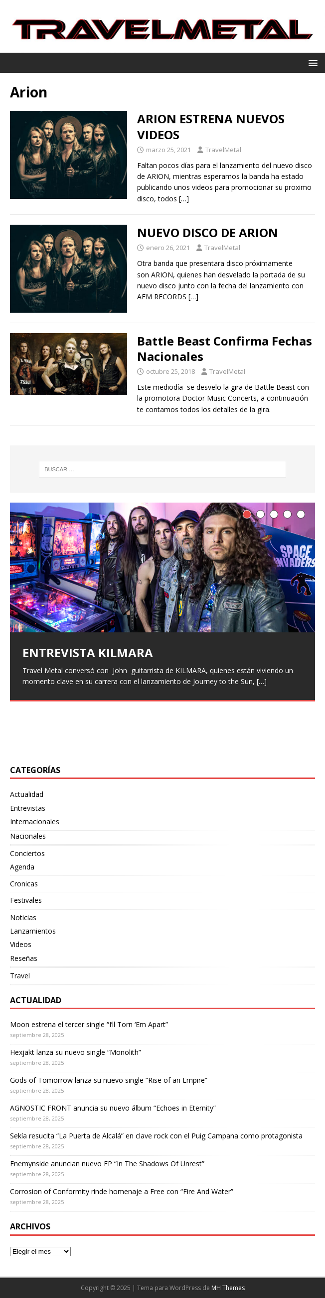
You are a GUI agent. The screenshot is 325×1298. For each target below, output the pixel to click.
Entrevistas (27, 808)
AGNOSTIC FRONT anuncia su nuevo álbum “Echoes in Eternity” (113, 1108)
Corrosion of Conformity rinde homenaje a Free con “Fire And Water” (121, 1191)
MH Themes (228, 1288)
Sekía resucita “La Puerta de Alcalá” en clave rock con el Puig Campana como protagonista (156, 1135)
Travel (20, 975)
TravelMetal (223, 149)
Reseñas (23, 958)
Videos (20, 944)
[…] (184, 198)
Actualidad (26, 794)
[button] (311, 62)
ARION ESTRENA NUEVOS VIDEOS (211, 126)
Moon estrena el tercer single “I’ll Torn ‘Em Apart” (89, 1024)
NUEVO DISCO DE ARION (207, 232)
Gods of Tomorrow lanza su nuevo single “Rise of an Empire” (108, 1080)
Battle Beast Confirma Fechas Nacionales (224, 348)
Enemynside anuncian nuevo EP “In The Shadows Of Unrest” (107, 1163)
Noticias (23, 917)
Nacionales (28, 836)
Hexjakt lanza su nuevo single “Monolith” (75, 1052)
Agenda (22, 866)
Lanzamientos (33, 931)
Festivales (26, 900)
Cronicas (24, 883)
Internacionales (34, 821)
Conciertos (27, 853)
